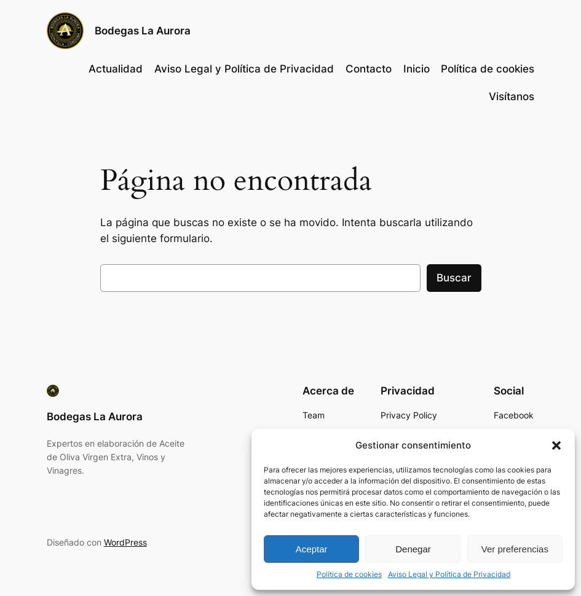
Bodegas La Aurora (143, 30)
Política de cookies (349, 574)
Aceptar (312, 549)
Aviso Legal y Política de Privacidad (449, 574)
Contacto (369, 69)
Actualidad (116, 69)
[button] (556, 445)
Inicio (416, 69)
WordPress (125, 542)
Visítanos (511, 96)
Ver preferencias (514, 549)
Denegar (413, 549)
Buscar (454, 278)
